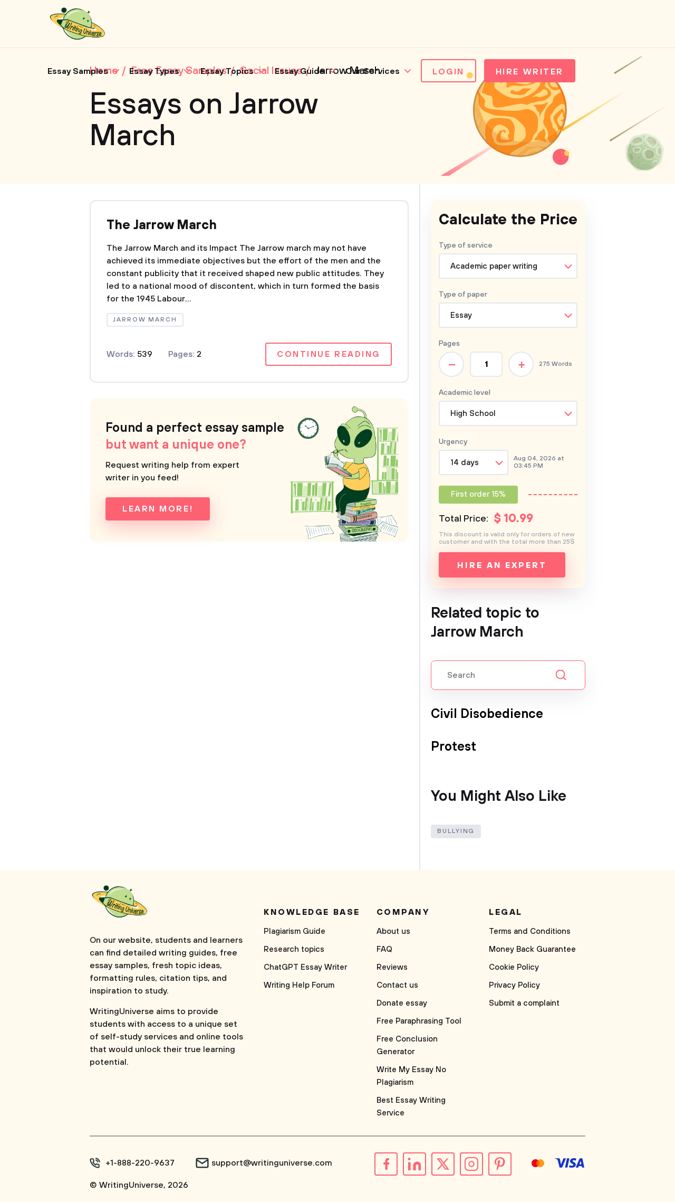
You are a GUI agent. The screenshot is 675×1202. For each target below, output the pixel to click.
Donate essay (402, 1003)
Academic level (464, 392)
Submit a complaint (524, 1003)
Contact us (397, 985)
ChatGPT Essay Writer (305, 967)
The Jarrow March (162, 225)
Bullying (456, 831)
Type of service (466, 245)
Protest (453, 747)
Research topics (294, 949)
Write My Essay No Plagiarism (411, 1076)
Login (448, 72)
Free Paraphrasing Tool (419, 1021)
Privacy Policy (514, 985)
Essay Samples (77, 71)
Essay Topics (227, 71)
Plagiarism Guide (294, 931)
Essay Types (154, 71)
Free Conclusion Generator (407, 1045)
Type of (463, 294)
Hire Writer (530, 72)
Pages (449, 343)
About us (393, 931)
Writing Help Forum (299, 985)
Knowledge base (312, 912)
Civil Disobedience (487, 714)
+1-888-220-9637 (140, 1163)
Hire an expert (501, 565)
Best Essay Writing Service (411, 1106)
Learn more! (157, 509)
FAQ (384, 949)
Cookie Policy (514, 967)
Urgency (453, 442)
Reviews (392, 967)
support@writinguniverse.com (271, 1163)
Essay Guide (299, 71)
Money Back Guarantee (532, 949)
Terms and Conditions (530, 931)
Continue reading (328, 354)
